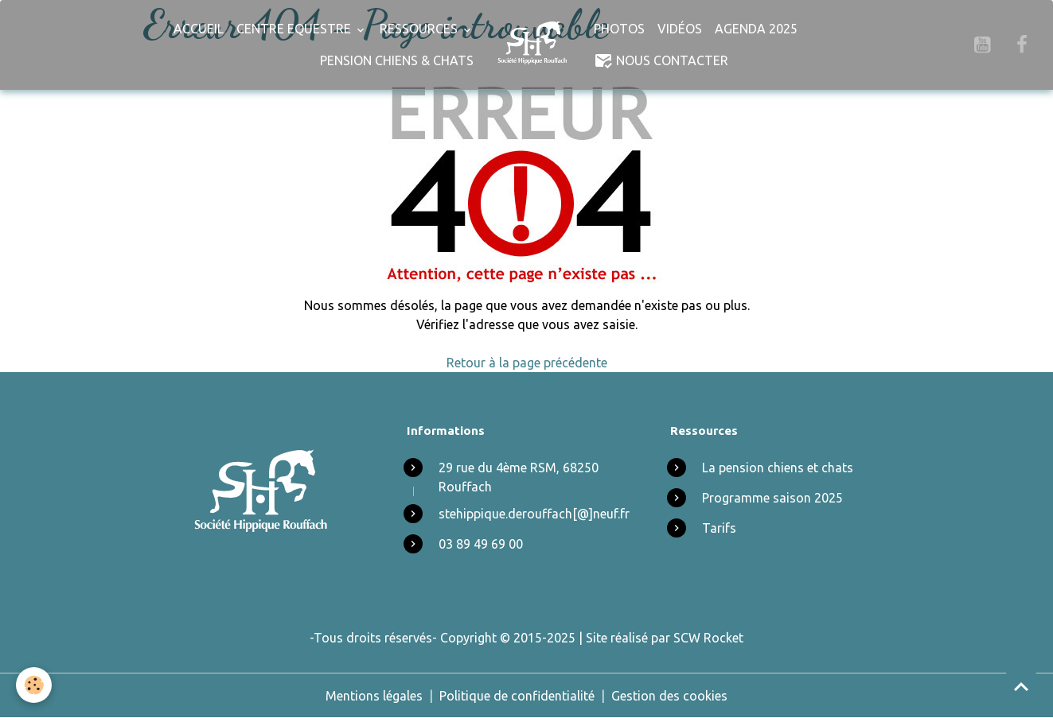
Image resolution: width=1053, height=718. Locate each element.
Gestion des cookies (669, 696)
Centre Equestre (295, 28)
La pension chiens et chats (777, 467)
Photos (619, 28)
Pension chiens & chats (397, 60)
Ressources (420, 28)
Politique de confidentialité (517, 696)
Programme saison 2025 (772, 498)
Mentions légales (374, 696)
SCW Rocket (708, 638)
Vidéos (679, 28)
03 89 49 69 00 (481, 544)
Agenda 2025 (756, 28)
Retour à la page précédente (527, 362)
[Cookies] (34, 685)
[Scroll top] (1021, 686)
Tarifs (719, 528)
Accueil (199, 28)
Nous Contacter (661, 60)
